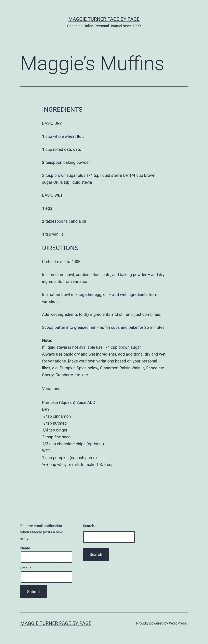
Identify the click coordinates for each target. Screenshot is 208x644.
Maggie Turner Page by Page (104, 19)
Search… (90, 526)
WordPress (178, 623)
